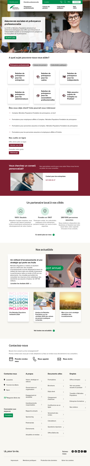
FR (69, 2)
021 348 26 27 (50, 180)
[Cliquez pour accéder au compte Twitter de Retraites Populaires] (81, 452)
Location (46, 2)
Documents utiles (55, 374)
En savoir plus (10, 37)
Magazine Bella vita (12, 398)
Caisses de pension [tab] (40, 65)
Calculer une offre (16, 145)
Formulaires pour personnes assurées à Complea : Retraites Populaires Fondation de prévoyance (45, 126)
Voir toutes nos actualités (44, 331)
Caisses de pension (46, 7)
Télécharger (14, 153)
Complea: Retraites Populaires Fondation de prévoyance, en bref (34, 113)
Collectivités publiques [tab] (58, 65)
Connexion (8, 415)
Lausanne (8, 380)
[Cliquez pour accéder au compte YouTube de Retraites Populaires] (85, 452)
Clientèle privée (13, 2)
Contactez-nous (10, 374)
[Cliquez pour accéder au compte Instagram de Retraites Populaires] (72, 452)
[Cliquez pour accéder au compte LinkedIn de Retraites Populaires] (78, 452)
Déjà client (75, 7)
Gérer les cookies (68, 460)
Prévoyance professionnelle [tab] (19, 65)
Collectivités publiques (61, 7)
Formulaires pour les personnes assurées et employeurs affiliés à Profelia (37, 132)
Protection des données (49, 460)
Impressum (14, 460)
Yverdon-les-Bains (11, 385)
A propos (29, 374)
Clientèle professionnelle (31, 2)
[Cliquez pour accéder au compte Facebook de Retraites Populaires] (75, 452)
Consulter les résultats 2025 (20, 284)
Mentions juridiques (29, 460)
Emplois (73, 374)
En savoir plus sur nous (45, 235)
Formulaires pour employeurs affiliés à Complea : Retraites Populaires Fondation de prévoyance (44, 119)
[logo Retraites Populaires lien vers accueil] (14, 7)
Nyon (7, 390)
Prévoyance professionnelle (29, 7)
